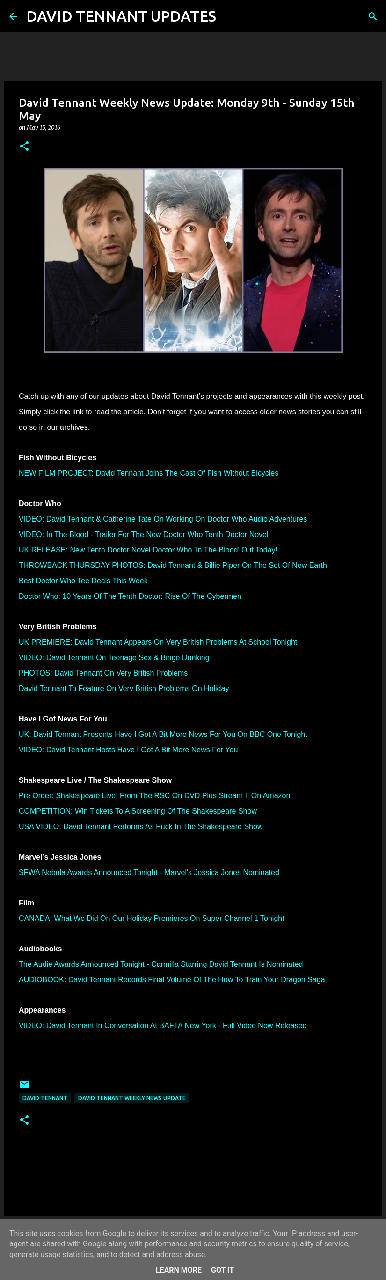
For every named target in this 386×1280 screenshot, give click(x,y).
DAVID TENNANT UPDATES (121, 15)
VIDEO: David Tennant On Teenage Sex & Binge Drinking (114, 658)
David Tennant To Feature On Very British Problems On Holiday (124, 688)
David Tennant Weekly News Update (132, 1098)
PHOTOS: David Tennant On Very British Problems (103, 673)
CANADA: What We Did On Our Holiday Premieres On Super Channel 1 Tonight (151, 918)
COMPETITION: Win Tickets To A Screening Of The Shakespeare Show (138, 811)
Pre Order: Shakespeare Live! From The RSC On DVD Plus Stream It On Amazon (154, 796)
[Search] (229, 16)
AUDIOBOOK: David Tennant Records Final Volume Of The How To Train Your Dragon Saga (172, 980)
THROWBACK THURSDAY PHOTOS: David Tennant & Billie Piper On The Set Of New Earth (173, 565)
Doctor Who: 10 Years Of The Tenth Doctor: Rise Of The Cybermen (130, 596)
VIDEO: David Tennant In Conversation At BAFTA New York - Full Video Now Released (162, 1026)
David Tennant (44, 1098)
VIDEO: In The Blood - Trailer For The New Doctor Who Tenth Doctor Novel (144, 534)
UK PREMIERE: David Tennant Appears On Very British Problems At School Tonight (158, 642)
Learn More (179, 1269)
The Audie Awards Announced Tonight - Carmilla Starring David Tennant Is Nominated (161, 964)
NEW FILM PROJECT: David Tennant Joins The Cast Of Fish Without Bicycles (148, 473)
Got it (222, 1269)
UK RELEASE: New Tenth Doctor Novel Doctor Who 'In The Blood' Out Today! (148, 550)
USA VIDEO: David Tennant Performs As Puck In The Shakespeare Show (140, 827)
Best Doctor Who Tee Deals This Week (83, 581)
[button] (24, 146)
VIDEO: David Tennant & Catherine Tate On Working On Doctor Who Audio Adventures (163, 519)
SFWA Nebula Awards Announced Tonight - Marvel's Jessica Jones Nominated (149, 872)
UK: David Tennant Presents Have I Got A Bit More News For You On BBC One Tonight (163, 734)
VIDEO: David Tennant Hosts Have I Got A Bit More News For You (128, 750)
